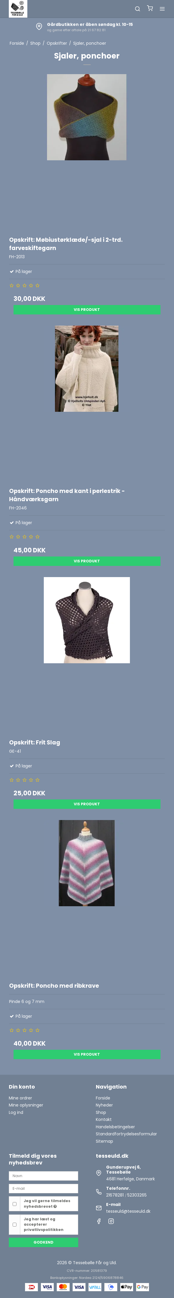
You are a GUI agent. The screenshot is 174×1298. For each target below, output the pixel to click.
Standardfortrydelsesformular (126, 1134)
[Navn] (43, 1176)
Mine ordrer (20, 1098)
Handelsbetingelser (115, 1127)
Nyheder (104, 1105)
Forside (103, 1098)
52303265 (137, 1195)
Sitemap (104, 1141)
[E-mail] (43, 1188)
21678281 (115, 1195)
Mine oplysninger (26, 1105)
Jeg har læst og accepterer (43, 1224)
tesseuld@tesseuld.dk (128, 1211)
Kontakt (104, 1119)
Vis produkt (87, 309)
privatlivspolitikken (43, 1229)
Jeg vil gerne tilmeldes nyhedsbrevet (47, 1203)
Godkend (43, 1242)
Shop (101, 1112)
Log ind (16, 1112)
